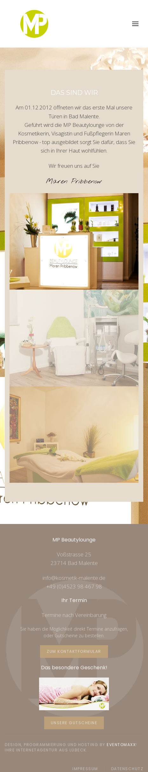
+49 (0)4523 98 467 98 (74, 586)
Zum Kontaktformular (74, 651)
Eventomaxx (121, 744)
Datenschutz (127, 768)
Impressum (85, 768)
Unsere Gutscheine (74, 722)
